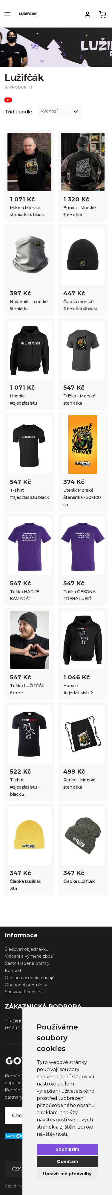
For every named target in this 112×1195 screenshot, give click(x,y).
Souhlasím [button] (67, 1149)
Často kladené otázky (27, 963)
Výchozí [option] (49, 111)
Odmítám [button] (67, 1161)
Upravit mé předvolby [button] (67, 1173)
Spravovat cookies (23, 991)
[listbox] (59, 112)
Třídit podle (18, 112)
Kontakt (13, 970)
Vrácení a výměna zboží (29, 956)
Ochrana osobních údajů (30, 977)
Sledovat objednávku (26, 949)
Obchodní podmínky (26, 985)
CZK (17, 1169)
